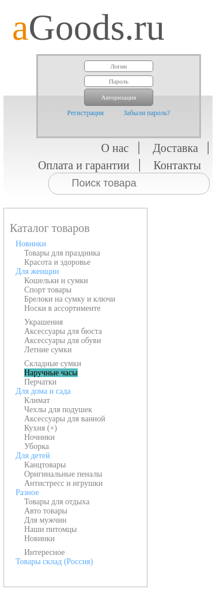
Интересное (44, 552)
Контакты (177, 165)
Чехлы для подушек (58, 409)
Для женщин (37, 271)
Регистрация (85, 113)
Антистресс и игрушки (63, 483)
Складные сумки (52, 363)
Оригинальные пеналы (63, 474)
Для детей (33, 455)
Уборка (36, 446)
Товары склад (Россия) (54, 561)
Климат (37, 400)
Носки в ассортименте (62, 308)
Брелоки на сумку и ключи (69, 299)
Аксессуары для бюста (63, 331)
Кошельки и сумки (56, 280)
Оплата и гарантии (84, 165)
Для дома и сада (43, 391)
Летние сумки (47, 349)
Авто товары (45, 511)
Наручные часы (51, 372)
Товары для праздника (62, 253)
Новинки (31, 243)
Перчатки (40, 382)
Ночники (39, 437)
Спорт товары (47, 290)
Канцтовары (45, 465)
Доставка (175, 148)
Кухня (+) (40, 428)
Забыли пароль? (146, 113)
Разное (27, 492)
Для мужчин (45, 520)
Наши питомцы (50, 529)
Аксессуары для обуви (62, 340)
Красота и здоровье (57, 262)
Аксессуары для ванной (64, 418)
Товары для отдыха (56, 501)
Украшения (43, 322)
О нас (115, 148)
